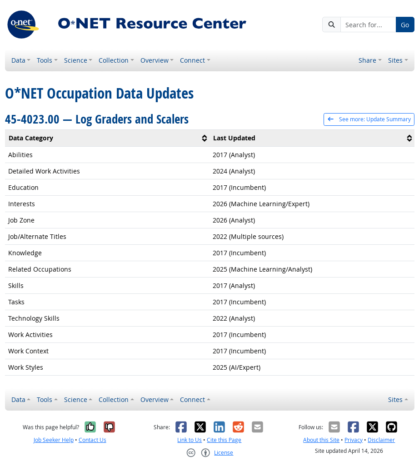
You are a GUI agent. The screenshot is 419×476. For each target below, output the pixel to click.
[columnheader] (107, 137)
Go (405, 24)
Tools (44, 60)
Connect (192, 60)
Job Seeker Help (54, 440)
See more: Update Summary (368, 119)
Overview (154, 60)
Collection (114, 60)
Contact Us (92, 440)
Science (75, 60)
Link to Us (189, 440)
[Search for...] (368, 24)
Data (18, 60)
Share (367, 60)
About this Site (321, 440)
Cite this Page (224, 440)
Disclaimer (381, 440)
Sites (395, 60)
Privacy (353, 440)
